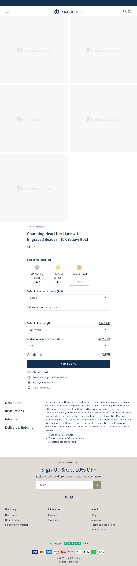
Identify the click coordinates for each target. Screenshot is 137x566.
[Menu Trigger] (7, 11)
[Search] (125, 11)
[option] (37, 274)
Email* (42, 479)
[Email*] (64, 480)
